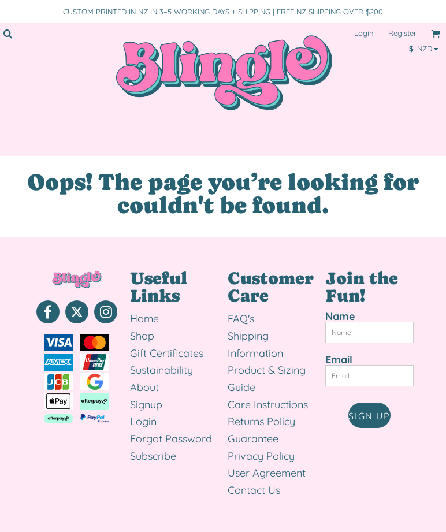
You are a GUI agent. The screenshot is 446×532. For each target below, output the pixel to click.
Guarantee (253, 438)
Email (338, 359)
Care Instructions (268, 404)
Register (402, 33)
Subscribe (153, 456)
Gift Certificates (166, 353)
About (144, 387)
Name (340, 316)
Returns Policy (261, 421)
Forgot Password (171, 438)
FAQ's (241, 318)
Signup (146, 404)
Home (144, 318)
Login (364, 33)
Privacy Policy (261, 456)
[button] (7, 33)
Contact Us (254, 490)
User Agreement (267, 472)
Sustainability (161, 370)
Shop (142, 336)
